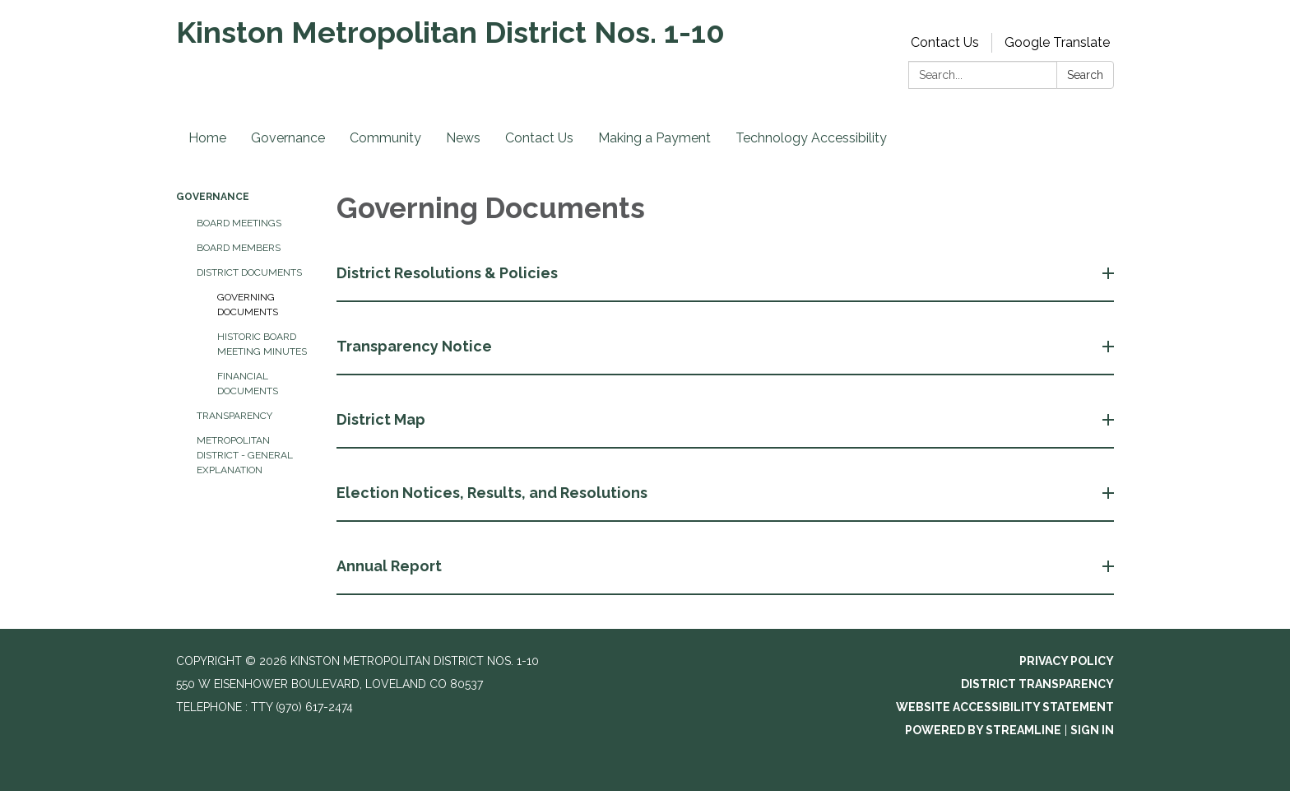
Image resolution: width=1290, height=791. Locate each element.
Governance (288, 138)
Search (1085, 74)
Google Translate (1057, 42)
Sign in (1092, 730)
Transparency (234, 415)
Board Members (239, 248)
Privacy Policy (1066, 661)
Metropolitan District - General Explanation (245, 455)
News (463, 138)
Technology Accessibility (811, 138)
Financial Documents (247, 383)
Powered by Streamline (983, 730)
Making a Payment (654, 138)
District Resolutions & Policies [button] (448, 273)
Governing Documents (247, 304)
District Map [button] (382, 419)
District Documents (249, 272)
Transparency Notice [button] (415, 346)
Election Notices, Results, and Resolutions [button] (493, 492)
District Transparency (1037, 684)
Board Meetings (239, 223)
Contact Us (945, 42)
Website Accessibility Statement (1005, 707)
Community (385, 138)
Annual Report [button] (390, 566)
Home (207, 138)
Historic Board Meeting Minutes (262, 344)
